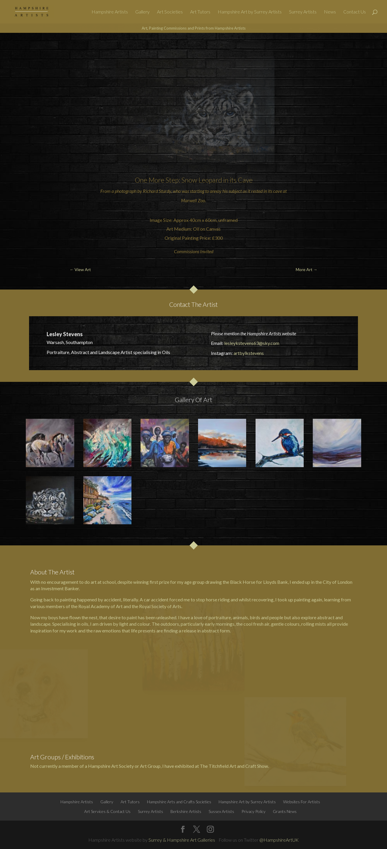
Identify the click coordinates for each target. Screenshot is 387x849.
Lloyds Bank (275, 582)
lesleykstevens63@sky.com (251, 343)
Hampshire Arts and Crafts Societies (179, 801)
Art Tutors (200, 12)
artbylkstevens (249, 353)
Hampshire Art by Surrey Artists (250, 12)
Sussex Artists (221, 811)
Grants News (285, 811)
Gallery (142, 12)
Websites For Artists (301, 801)
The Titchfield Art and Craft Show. (234, 766)
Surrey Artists (303, 12)
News (330, 12)
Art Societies (170, 12)
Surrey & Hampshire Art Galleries (181, 840)
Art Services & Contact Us (107, 811)
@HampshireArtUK (279, 840)
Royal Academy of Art (100, 606)
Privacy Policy (253, 811)
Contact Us (354, 12)
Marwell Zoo (193, 200)
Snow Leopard (201, 180)
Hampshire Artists (110, 12)
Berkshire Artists (185, 811)
